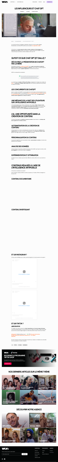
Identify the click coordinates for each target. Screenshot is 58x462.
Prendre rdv (49, 1)
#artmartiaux (37, 334)
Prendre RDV (7, 363)
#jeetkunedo (17, 335)
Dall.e (12, 83)
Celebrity (36, 455)
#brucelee (32, 334)
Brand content (37, 454)
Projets (40, 1)
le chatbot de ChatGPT (24, 66)
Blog (44, 1)
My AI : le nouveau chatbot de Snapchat (35, 93)
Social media (37, 452)
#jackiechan (22, 335)
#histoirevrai (27, 335)
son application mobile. (36, 45)
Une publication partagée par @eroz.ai (24, 286)
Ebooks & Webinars (45, 454)
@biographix (13, 334)
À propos (51, 450)
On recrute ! (52, 452)
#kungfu (13, 335)
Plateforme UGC (20, 1)
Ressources (35, 1)
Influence (36, 450)
